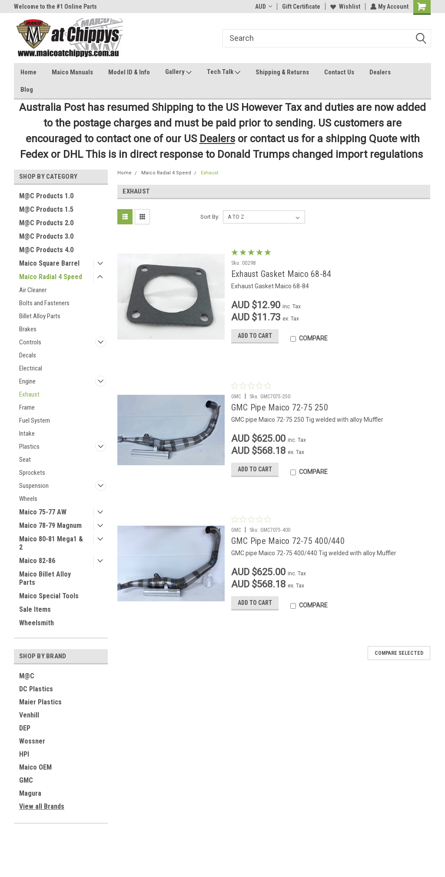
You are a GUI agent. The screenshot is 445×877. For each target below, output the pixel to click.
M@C (26, 676)
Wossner (32, 741)
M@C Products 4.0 (46, 250)
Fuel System (34, 420)
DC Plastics (36, 689)
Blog (26, 89)
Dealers (380, 72)
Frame (27, 407)
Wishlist (344, 6)
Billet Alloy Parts (39, 316)
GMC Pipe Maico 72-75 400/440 (288, 541)
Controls (30, 342)
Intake (27, 433)
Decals (27, 355)
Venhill (29, 715)
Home (28, 72)
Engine (27, 381)
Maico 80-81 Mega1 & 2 (51, 543)
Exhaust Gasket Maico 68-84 (281, 274)
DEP (24, 728)
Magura (30, 793)
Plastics (29, 446)
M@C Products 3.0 (46, 236)
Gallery (178, 72)
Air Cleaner (32, 290)
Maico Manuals (72, 72)
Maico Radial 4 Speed (50, 277)
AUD (262, 6)
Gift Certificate (300, 6)
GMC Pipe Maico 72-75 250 (279, 407)
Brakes (28, 329)
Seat (25, 460)
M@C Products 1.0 (46, 196)
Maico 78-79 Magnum (50, 525)
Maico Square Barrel (49, 263)
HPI (24, 754)
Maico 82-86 (37, 561)
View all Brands (41, 806)
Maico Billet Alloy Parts (45, 578)
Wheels (28, 499)
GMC (26, 780)
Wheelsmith (36, 623)
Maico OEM (35, 767)
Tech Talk (223, 72)
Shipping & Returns (282, 72)
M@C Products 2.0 (46, 223)
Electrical (30, 368)
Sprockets (32, 473)
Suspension (34, 486)
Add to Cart (255, 337)
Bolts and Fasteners (44, 303)
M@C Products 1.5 (46, 209)
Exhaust (29, 394)
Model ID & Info (129, 72)
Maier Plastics (40, 702)
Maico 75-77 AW (42, 512)
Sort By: (209, 216)
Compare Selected (399, 655)
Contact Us (339, 72)
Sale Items (35, 609)
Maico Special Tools (49, 596)
